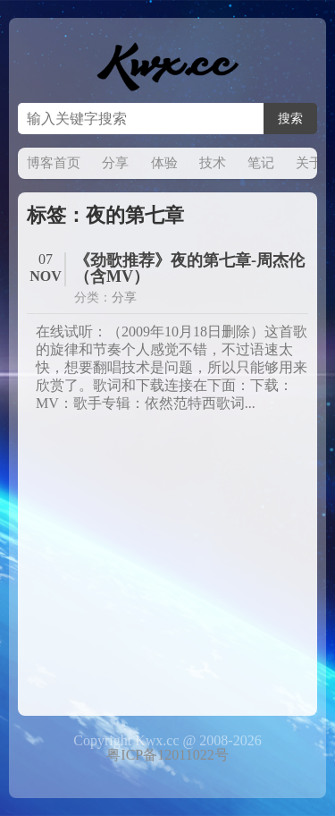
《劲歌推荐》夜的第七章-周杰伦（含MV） (189, 268)
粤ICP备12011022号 (167, 754)
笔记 (260, 163)
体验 (164, 163)
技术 (212, 163)
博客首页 (53, 163)
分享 (115, 163)
